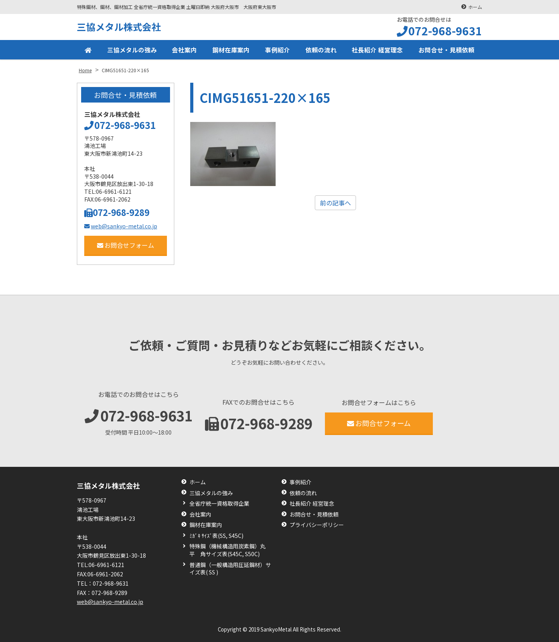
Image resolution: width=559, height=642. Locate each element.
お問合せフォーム (125, 245)
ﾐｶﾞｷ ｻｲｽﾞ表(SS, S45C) (216, 535)
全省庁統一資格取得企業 (219, 503)
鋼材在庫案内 (231, 49)
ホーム (475, 6)
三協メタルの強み (132, 49)
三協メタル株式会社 (119, 26)
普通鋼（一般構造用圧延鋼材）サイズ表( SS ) (230, 568)
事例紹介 (277, 49)
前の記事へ (335, 202)
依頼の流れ (321, 49)
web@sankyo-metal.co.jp (120, 226)
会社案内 (184, 49)
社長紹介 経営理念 (377, 49)
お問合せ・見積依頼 (446, 49)
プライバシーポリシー (317, 525)
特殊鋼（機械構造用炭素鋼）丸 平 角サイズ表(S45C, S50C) (230, 550)
